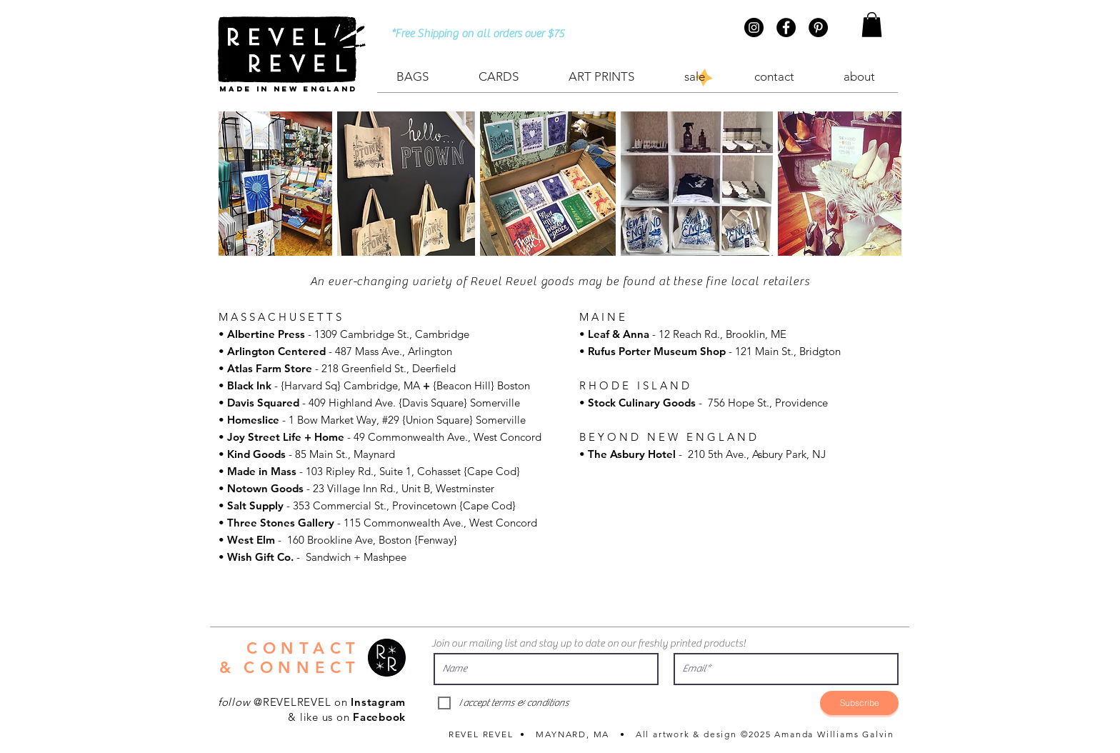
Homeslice (253, 420)
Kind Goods (256, 454)
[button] (871, 24)
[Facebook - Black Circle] (786, 27)
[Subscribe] (859, 703)
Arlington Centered (276, 351)
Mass (282, 471)
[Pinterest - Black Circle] (818, 27)
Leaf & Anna (618, 334)
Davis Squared (263, 402)
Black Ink (250, 385)
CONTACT (303, 648)
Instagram (378, 702)
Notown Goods (265, 488)
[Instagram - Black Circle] (754, 27)
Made (243, 471)
